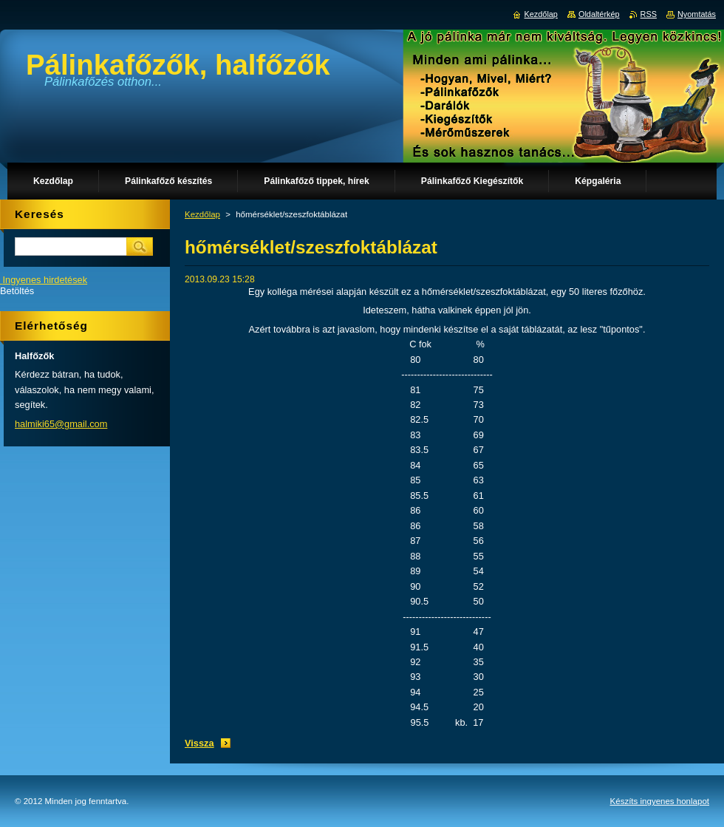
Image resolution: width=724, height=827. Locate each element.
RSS (649, 14)
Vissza (199, 743)
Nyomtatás (696, 14)
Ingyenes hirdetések (45, 279)
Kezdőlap (202, 214)
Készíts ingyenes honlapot (659, 801)
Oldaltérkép (599, 14)
